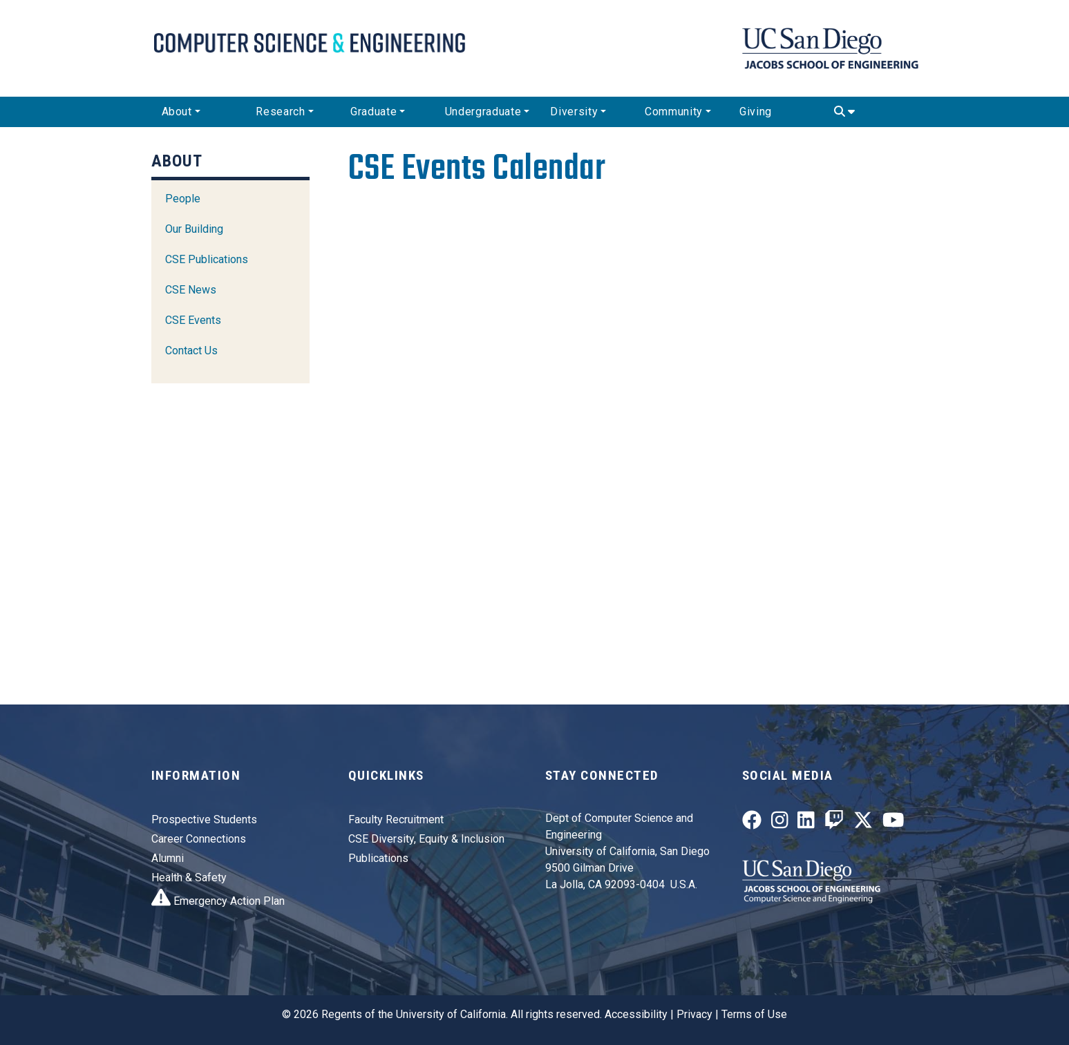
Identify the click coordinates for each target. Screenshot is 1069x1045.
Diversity (574, 111)
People (182, 198)
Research (280, 111)
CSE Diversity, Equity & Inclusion (426, 838)
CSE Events (193, 320)
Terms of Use (754, 1014)
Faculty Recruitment (396, 819)
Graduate (373, 111)
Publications (378, 858)
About (177, 111)
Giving (755, 111)
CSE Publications (206, 259)
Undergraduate (483, 111)
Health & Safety (189, 877)
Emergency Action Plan (218, 901)
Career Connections (198, 838)
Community (674, 111)
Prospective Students (204, 819)
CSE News (190, 289)
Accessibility (636, 1014)
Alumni (167, 858)
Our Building (194, 229)
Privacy (694, 1014)
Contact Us (191, 350)
